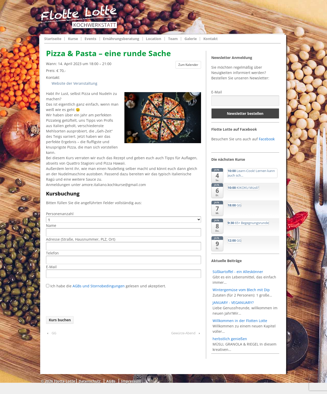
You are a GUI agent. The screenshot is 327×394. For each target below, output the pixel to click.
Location (153, 39)
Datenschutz (90, 381)
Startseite (52, 39)
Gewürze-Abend (183, 333)
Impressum (131, 381)
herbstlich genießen (230, 338)
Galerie (190, 39)
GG (54, 333)
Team (173, 39)
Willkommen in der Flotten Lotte (240, 320)
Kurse (73, 39)
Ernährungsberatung (121, 39)
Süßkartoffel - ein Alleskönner (238, 271)
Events (90, 39)
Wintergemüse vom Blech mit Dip (241, 289)
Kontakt (210, 39)
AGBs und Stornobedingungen (98, 286)
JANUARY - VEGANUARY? (233, 302)
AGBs (110, 381)
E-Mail (216, 92)
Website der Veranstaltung (73, 83)
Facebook (267, 139)
